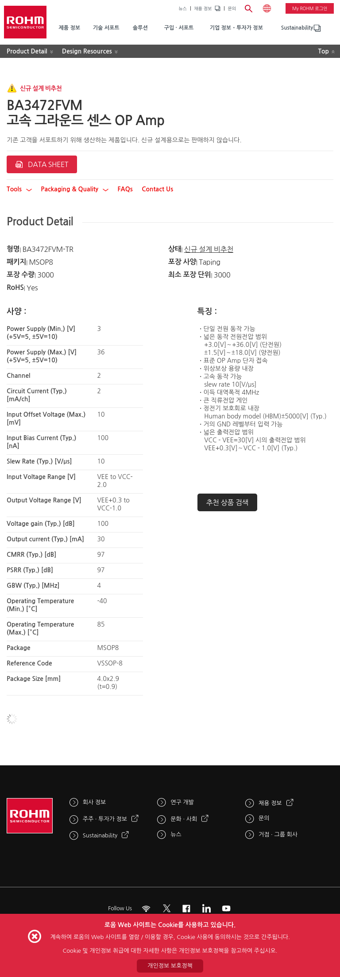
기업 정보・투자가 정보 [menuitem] (236, 27)
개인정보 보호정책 (169, 966)
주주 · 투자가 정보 (105, 819)
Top (323, 51)
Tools (19, 189)
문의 (232, 8)
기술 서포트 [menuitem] (106, 27)
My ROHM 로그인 (309, 8)
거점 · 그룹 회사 (278, 834)
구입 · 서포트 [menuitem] (179, 27)
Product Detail (27, 51)
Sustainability (297, 27)
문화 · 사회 (183, 819)
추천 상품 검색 (227, 502)
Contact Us (157, 189)
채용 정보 (203, 8)
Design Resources (87, 51)
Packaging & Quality (74, 189)
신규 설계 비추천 (208, 249)
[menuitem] (297, 28)
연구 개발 (182, 802)
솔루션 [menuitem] (140, 27)
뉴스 (182, 8)
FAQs (124, 189)
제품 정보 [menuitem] (69, 27)
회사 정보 (94, 802)
